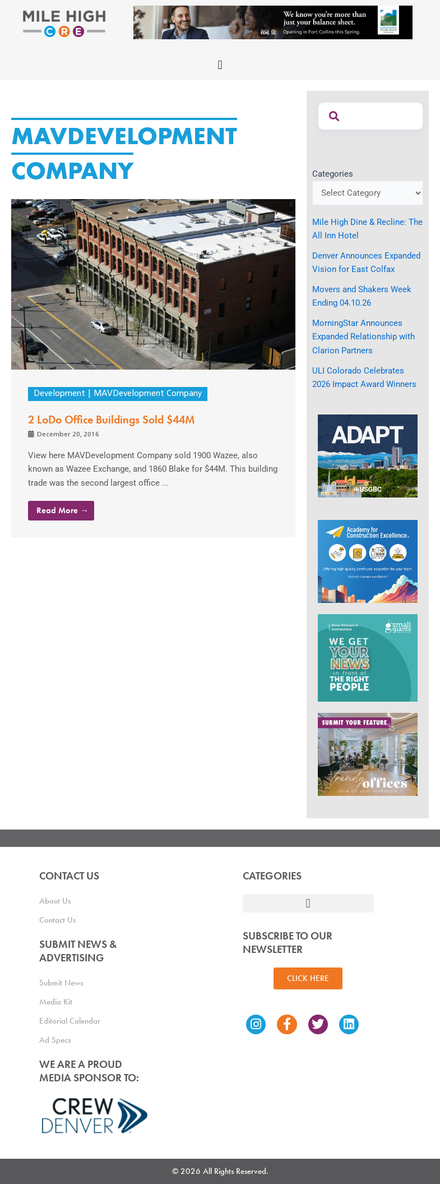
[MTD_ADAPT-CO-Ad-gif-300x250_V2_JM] (368, 455)
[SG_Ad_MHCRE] (368, 657)
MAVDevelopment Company (148, 394)
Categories (332, 174)
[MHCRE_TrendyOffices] (368, 754)
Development (59, 394)
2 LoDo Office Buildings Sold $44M (111, 419)
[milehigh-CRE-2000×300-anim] (273, 22)
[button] (220, 65)
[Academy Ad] (368, 561)
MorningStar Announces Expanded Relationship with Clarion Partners (363, 336)
